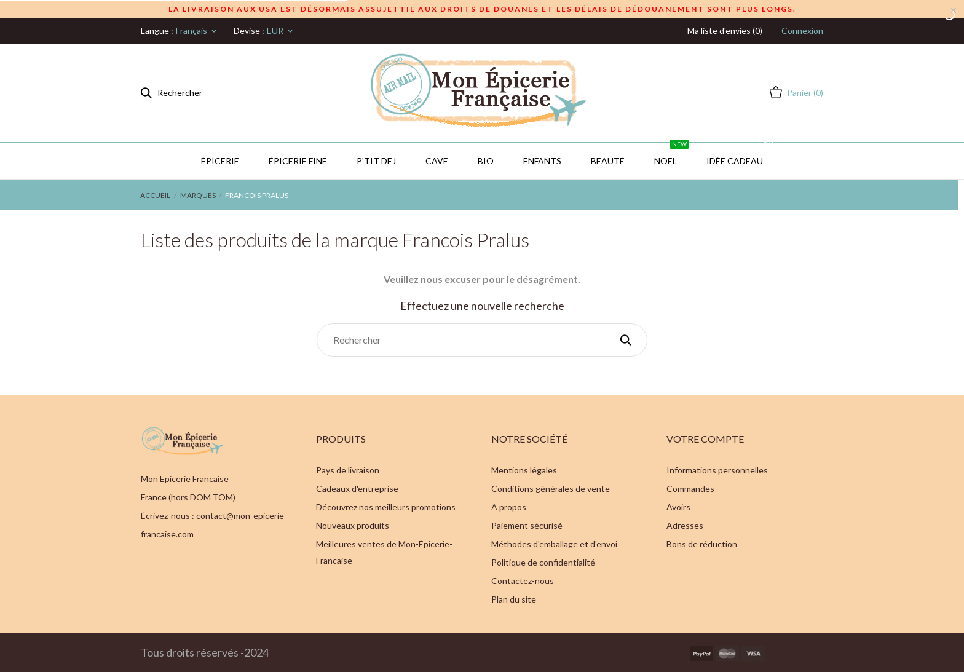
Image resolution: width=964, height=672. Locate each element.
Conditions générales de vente (550, 488)
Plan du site (513, 599)
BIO (486, 161)
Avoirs (678, 507)
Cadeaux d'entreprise (357, 488)
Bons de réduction (701, 544)
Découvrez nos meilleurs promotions (386, 507)
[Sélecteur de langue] (197, 31)
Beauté (608, 161)
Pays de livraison (347, 470)
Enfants (542, 161)
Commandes (690, 488)
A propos (508, 507)
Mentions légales (524, 470)
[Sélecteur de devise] (280, 31)
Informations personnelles (717, 470)
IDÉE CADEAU (740, 154)
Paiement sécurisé (527, 525)
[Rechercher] (482, 340)
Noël (671, 154)
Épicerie (220, 161)
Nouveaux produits (352, 525)
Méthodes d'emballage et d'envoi (554, 544)
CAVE (436, 161)
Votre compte (705, 439)
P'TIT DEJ (376, 161)
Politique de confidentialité (543, 562)
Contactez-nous (522, 580)
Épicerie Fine (298, 161)
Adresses (684, 525)
